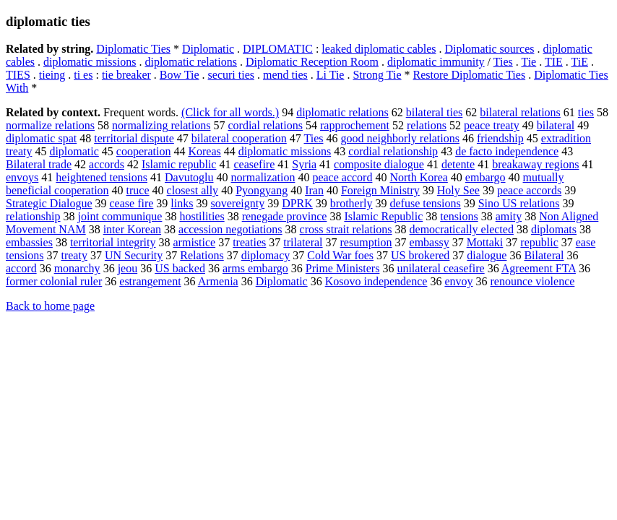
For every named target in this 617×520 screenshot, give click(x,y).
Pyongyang (262, 190)
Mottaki (485, 242)
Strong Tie (377, 75)
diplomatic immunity (436, 62)
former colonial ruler (54, 281)
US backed (180, 268)
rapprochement (354, 125)
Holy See (458, 190)
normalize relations (50, 125)
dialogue (486, 255)
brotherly (351, 203)
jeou (128, 268)
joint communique (120, 216)
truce (138, 190)
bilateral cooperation (239, 138)
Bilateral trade (39, 164)
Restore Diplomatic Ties (469, 75)
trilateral (302, 242)
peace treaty (491, 125)
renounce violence (533, 281)
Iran (314, 190)
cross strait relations (346, 229)
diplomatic (73, 151)
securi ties (231, 75)
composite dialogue (379, 164)
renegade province (284, 216)
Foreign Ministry (380, 190)
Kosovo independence (376, 281)
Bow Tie (179, 75)
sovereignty (237, 203)
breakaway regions (535, 164)
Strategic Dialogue (49, 203)
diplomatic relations (190, 62)
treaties (249, 242)
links (182, 203)
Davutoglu (189, 177)
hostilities (201, 216)
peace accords (529, 190)
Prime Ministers (343, 268)
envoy (458, 281)
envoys (22, 177)
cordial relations (265, 125)
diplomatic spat (41, 138)
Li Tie (330, 75)
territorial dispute (134, 138)
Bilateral (544, 255)
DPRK (297, 203)
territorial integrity (113, 242)
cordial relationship (393, 151)
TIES (18, 75)
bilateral (555, 125)
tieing (52, 75)
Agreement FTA (538, 268)
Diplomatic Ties (133, 49)
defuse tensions (424, 203)
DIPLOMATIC (278, 49)
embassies (29, 242)
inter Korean (132, 229)
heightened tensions (101, 177)
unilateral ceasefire (440, 268)
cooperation (143, 151)
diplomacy (265, 255)
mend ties (285, 75)
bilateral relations (520, 112)
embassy (429, 242)
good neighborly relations (399, 138)
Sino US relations (519, 203)
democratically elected (462, 229)
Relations (201, 255)
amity (509, 216)
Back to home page (50, 306)
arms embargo (255, 268)
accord (21, 268)
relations (426, 125)
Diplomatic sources (490, 49)
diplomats (554, 229)
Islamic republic (179, 164)
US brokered (420, 255)
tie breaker (126, 75)
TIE (554, 62)
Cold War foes (340, 255)
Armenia (218, 281)
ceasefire (254, 164)
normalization (263, 177)
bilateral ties (434, 112)
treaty (74, 255)
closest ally (193, 190)
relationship (33, 216)
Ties (503, 62)
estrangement (150, 281)
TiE (579, 62)
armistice (194, 242)
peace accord (342, 177)
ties (586, 112)
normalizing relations (161, 125)
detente (458, 164)
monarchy (77, 268)
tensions (459, 216)
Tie (528, 62)
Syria (304, 164)
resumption (366, 242)
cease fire (132, 203)
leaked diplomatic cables (379, 49)
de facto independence (506, 151)
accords (106, 164)
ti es (83, 75)
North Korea (418, 177)
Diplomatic (208, 49)
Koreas (204, 151)
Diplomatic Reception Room (312, 62)
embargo (485, 177)
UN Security (134, 255)
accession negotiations (230, 229)
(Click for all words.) (230, 112)
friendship (500, 138)
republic (539, 242)
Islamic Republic (383, 216)
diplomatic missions (89, 62)
